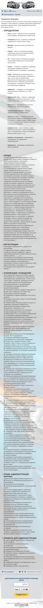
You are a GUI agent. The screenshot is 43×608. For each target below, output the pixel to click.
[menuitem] (6, 11)
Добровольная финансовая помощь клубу (21, 579)
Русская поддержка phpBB (21, 604)
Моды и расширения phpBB (21, 605)
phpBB (17, 603)
